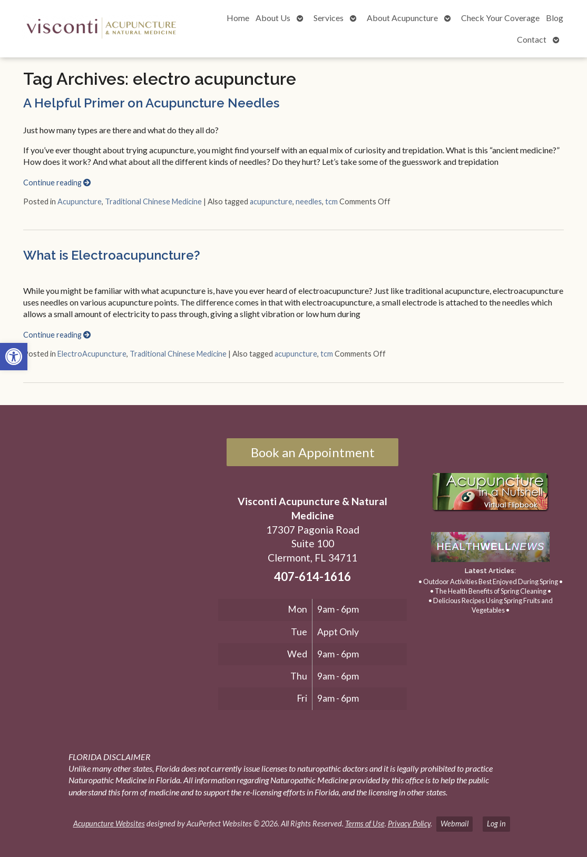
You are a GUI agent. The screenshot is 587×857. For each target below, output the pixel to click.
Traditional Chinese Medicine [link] (153, 201)
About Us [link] (273, 18)
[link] (13, 356)
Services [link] (329, 18)
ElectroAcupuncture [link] (91, 353)
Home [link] (238, 18)
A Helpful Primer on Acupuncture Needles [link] (151, 103)
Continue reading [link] (57, 182)
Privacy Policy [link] (409, 823)
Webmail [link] (454, 823)
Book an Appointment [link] (313, 452)
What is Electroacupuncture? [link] (111, 255)
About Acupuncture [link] (402, 18)
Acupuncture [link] (79, 201)
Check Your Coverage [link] (500, 18)
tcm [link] (331, 201)
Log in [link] (496, 823)
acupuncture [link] (271, 201)
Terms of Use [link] (365, 823)
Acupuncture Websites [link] (109, 823)
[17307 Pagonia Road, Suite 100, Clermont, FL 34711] (113, 546)
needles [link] (309, 201)
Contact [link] (531, 39)
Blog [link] (554, 18)
